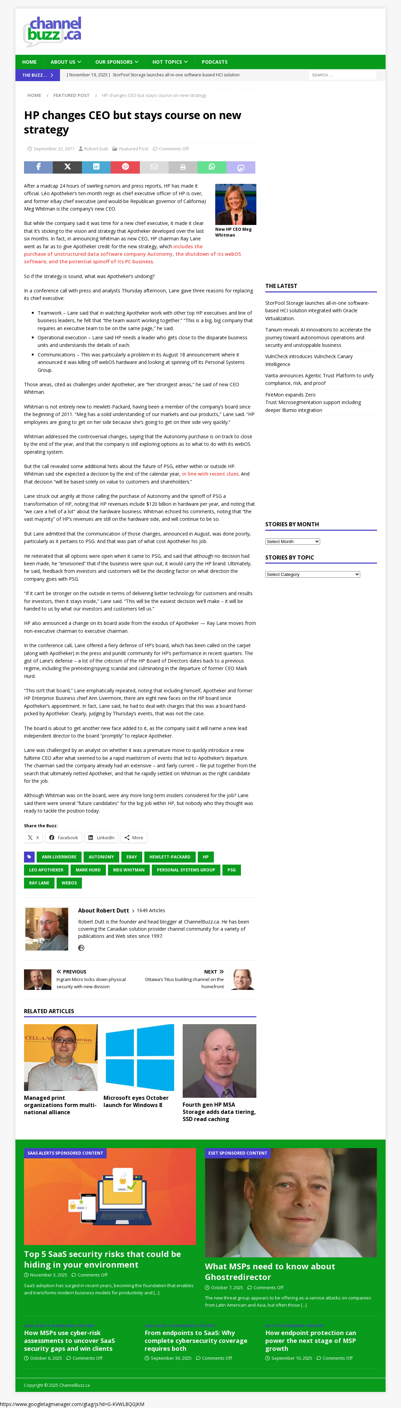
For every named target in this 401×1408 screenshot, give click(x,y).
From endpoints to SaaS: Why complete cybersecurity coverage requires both (196, 1341)
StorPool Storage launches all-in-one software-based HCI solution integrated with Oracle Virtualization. (317, 311)
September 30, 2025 (171, 1358)
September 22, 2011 (54, 149)
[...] (156, 1293)
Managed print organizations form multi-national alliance (60, 1105)
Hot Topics (167, 62)
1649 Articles (151, 910)
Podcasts (215, 62)
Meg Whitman (129, 870)
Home (29, 62)
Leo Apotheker (46, 870)
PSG (232, 870)
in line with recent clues (210, 473)
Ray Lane (39, 883)
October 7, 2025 (227, 1287)
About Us (63, 62)
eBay (131, 857)
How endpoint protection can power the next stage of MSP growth (310, 1341)
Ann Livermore (59, 857)
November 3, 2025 (48, 1275)
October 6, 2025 (46, 1358)
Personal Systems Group (186, 870)
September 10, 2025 (291, 1358)
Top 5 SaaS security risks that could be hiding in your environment (102, 1259)
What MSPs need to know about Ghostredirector (270, 1271)
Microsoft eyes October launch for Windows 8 (136, 1101)
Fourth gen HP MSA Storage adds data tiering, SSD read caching (219, 1112)
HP (206, 857)
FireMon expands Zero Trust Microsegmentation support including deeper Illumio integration (313, 402)
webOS (69, 883)
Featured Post (133, 149)
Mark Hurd (88, 870)
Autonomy (101, 857)
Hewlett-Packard (170, 857)
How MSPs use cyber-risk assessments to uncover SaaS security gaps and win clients (69, 1341)
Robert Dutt (96, 149)
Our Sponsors (114, 62)
